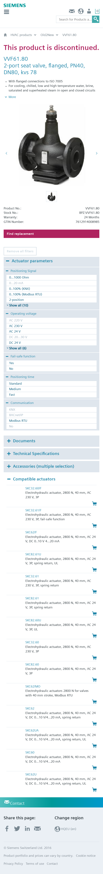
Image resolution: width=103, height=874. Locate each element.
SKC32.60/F (33, 488)
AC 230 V (15, 326)
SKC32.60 (32, 642)
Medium (15, 389)
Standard (15, 383)
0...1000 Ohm (19, 277)
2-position (16, 300)
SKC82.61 (32, 598)
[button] (51, 196)
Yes (11, 363)
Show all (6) (17, 348)
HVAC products (21, 35)
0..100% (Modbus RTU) (25, 294)
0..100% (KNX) (19, 288)
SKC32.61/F (33, 510)
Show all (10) (18, 305)
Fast (12, 394)
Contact (17, 803)
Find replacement (20, 234)
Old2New (47, 35)
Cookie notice (86, 855)
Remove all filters (20, 251)
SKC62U (31, 774)
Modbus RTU (18, 420)
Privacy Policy (13, 863)
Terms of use (35, 863)
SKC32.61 (32, 576)
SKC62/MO (32, 686)
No (11, 368)
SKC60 (29, 752)
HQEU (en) (68, 829)
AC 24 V (15, 331)
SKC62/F (31, 532)
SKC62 (29, 708)
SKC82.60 (32, 664)
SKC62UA (32, 730)
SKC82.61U (33, 554)
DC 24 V (15, 342)
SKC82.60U (33, 620)
